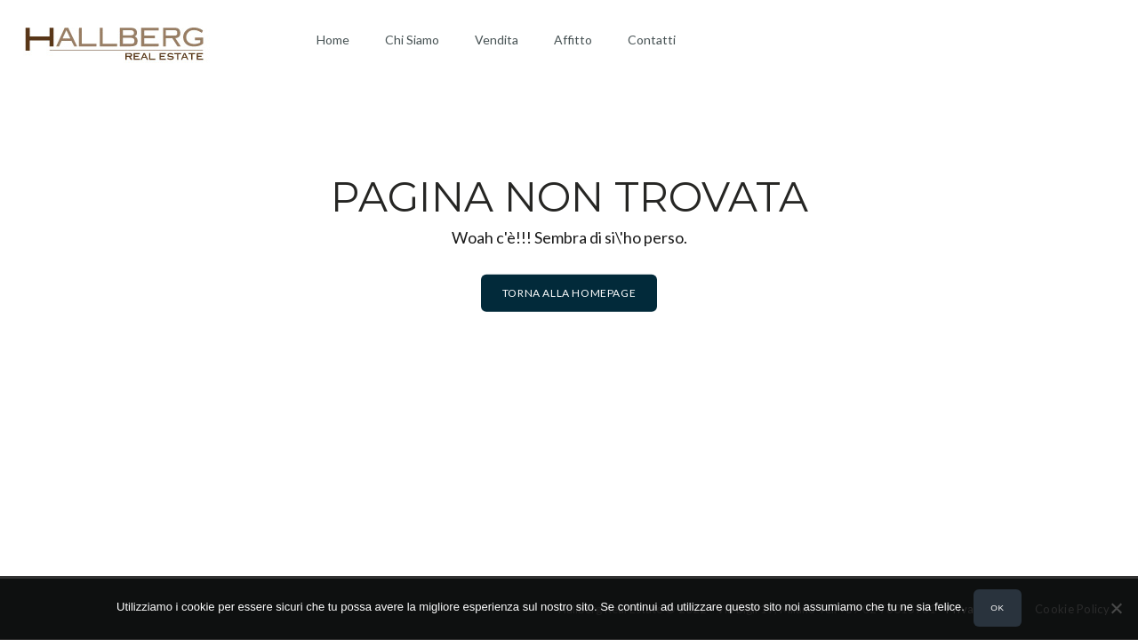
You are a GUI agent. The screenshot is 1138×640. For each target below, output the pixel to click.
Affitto (573, 39)
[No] (1116, 608)
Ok (997, 607)
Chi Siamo (412, 39)
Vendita (496, 39)
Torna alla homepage (569, 293)
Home (333, 39)
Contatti (652, 39)
